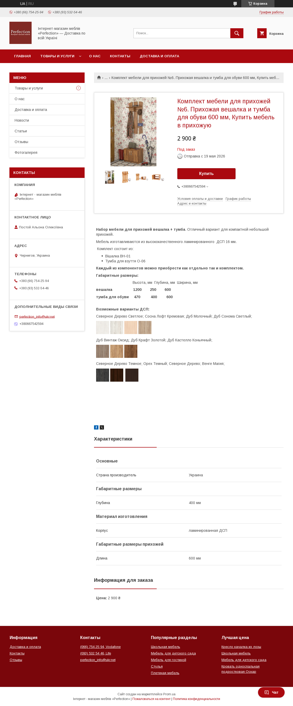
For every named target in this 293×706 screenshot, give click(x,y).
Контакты (120, 56)
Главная (22, 56)
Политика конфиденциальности (196, 699)
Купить (206, 173)
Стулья (157, 666)
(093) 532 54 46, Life (95, 653)
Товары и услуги (57, 56)
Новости (22, 120)
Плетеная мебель (165, 673)
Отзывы (21, 142)
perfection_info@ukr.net (37, 316)
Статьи (21, 131)
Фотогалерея (26, 152)
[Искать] (236, 33)
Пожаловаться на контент (151, 699)
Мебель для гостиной (168, 660)
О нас (95, 56)
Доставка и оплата (159, 56)
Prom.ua (169, 694)
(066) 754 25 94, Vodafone (100, 647)
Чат (271, 692)
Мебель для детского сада (173, 653)
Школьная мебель (165, 647)
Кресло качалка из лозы (241, 647)
